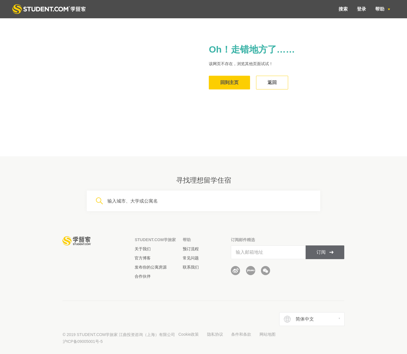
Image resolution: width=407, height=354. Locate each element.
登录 (361, 9)
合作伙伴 (143, 276)
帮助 (380, 9)
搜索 (343, 9)
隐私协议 (215, 334)
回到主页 (229, 82)
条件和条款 (241, 334)
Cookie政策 (188, 334)
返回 (272, 82)
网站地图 (267, 334)
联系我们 (191, 267)
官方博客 (143, 258)
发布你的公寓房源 (151, 267)
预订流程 (191, 249)
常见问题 (191, 258)
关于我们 (143, 249)
